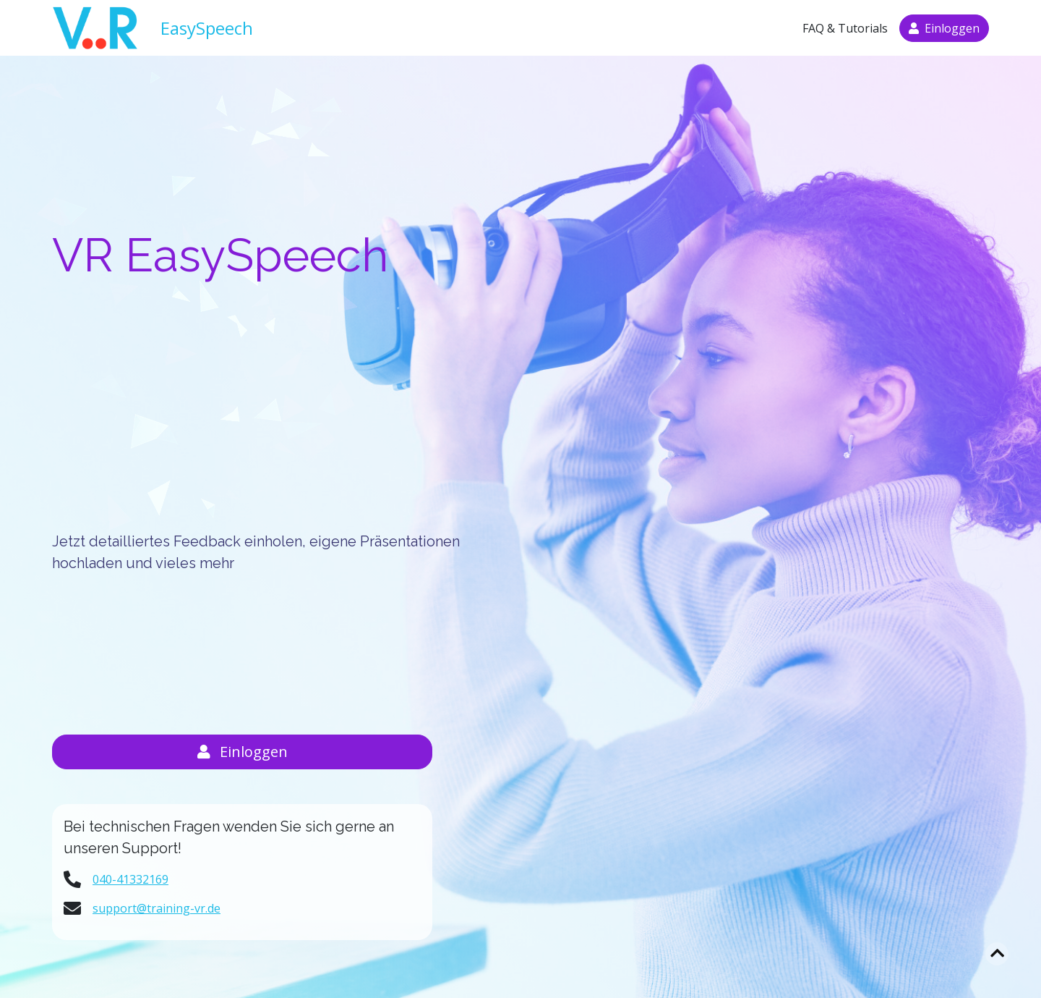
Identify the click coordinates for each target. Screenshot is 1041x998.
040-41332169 (130, 879)
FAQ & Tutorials (845, 28)
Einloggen (242, 751)
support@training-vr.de (156, 908)
